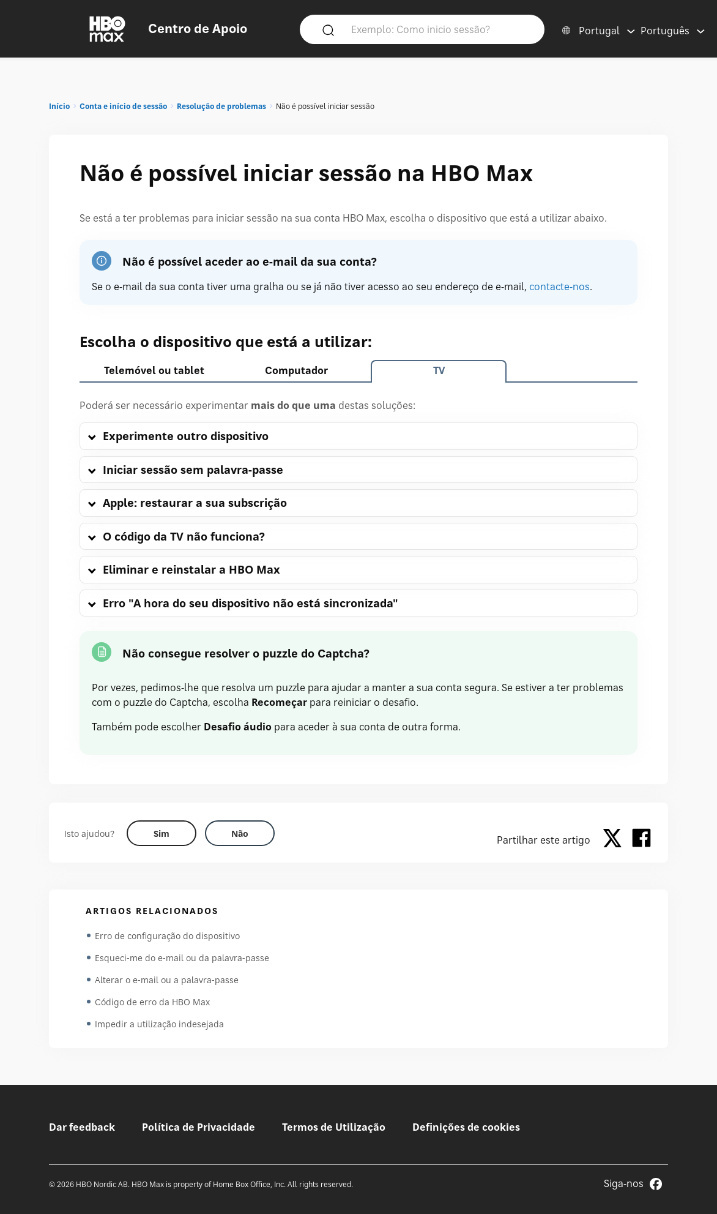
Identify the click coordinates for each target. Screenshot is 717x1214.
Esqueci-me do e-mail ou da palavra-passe (182, 958)
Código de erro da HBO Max (152, 1002)
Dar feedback (82, 1127)
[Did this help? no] (240, 833)
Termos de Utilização (333, 1127)
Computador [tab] (296, 370)
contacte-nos (559, 286)
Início (59, 106)
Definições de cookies (466, 1127)
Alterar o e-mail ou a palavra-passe (167, 980)
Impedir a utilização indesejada (159, 1024)
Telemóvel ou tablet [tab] (154, 370)
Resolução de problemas (221, 106)
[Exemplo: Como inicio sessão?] (440, 29)
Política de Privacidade (198, 1127)
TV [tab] (439, 370)
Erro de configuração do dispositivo (167, 936)
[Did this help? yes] (161, 833)
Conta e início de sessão (123, 106)
